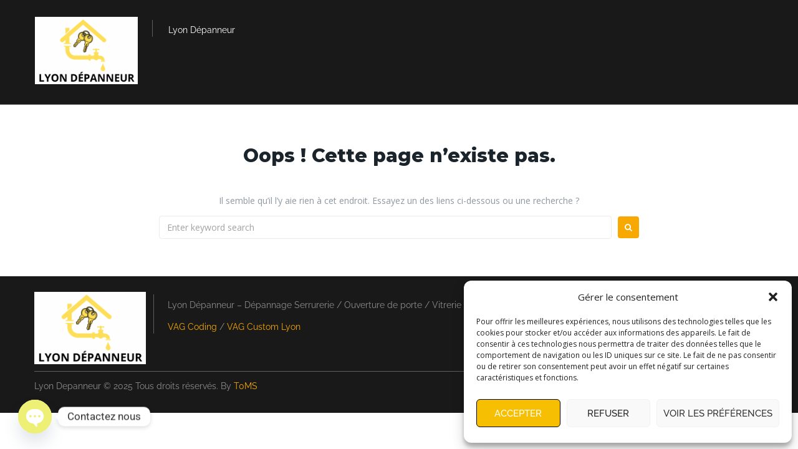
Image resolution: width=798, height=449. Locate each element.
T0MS (245, 386)
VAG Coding (192, 327)
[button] (773, 297)
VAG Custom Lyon (263, 327)
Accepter (518, 413)
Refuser (608, 413)
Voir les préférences (717, 413)
